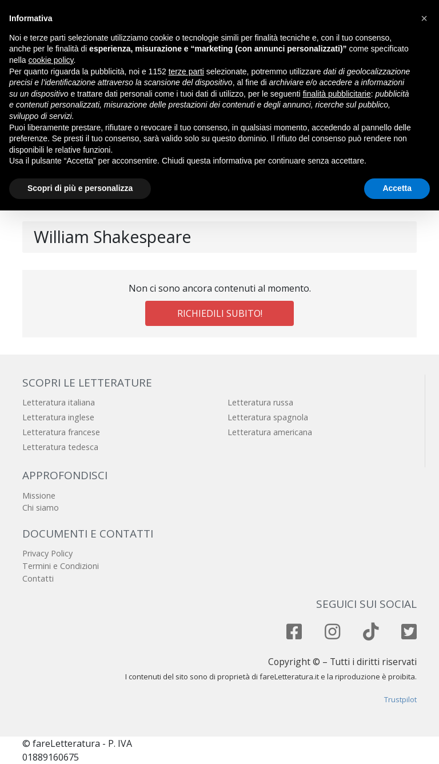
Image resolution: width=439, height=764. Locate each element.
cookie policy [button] (50, 60)
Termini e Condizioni (60, 565)
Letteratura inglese (58, 417)
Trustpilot (400, 699)
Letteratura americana (270, 432)
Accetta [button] (397, 188)
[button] (424, 18)
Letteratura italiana (58, 402)
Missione (38, 495)
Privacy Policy (47, 553)
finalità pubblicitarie (337, 93)
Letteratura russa (260, 402)
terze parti (186, 71)
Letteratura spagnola (268, 417)
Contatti (38, 578)
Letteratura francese (61, 432)
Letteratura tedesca (60, 446)
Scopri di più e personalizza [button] (80, 188)
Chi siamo (40, 507)
